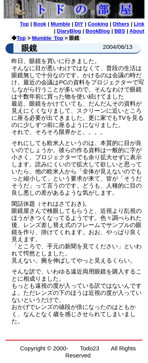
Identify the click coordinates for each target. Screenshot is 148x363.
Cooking (98, 24)
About (136, 31)
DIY (79, 24)
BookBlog (98, 31)
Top (24, 24)
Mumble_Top (47, 38)
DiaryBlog (69, 31)
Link (139, 24)
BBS (119, 31)
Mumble (60, 24)
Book (40, 24)
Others (121, 24)
